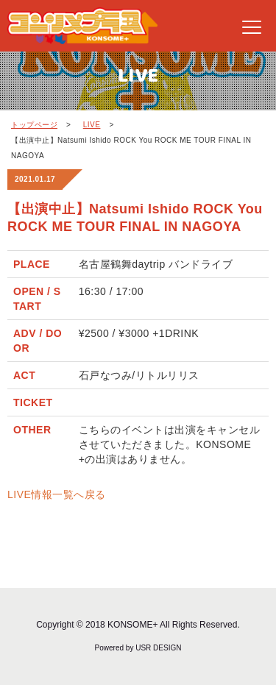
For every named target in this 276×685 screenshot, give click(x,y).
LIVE (92, 125)
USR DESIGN (158, 648)
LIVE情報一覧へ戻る (56, 494)
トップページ (34, 125)
